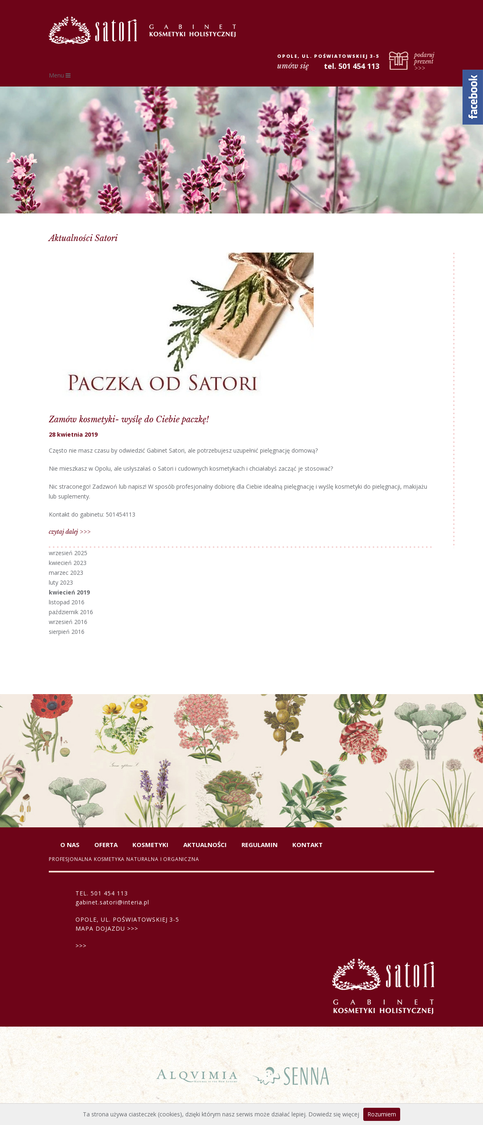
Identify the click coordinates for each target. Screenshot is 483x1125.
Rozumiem (381, 1114)
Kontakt (307, 844)
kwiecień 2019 (69, 592)
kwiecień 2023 (68, 563)
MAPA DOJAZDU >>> (106, 928)
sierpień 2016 (66, 631)
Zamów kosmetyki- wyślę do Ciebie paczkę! (129, 419)
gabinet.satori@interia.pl (112, 902)
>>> (81, 946)
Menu (60, 75)
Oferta (106, 844)
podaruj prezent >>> (424, 61)
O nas (70, 844)
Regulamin (260, 844)
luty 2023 (61, 582)
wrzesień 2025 (68, 553)
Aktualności (205, 844)
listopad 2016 (66, 602)
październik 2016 (71, 612)
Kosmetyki (150, 844)
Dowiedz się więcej (333, 1114)
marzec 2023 (66, 572)
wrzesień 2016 (68, 622)
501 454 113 (109, 893)
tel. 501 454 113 (351, 66)
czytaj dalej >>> (70, 531)
